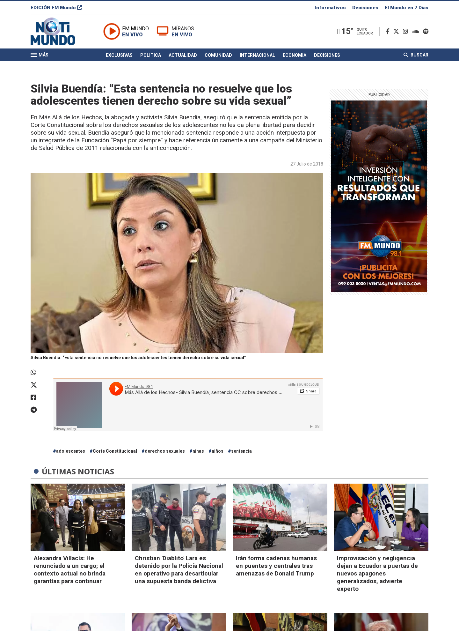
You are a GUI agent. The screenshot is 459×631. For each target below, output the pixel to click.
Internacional (257, 55)
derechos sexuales (165, 451)
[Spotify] (425, 31)
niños (217, 451)
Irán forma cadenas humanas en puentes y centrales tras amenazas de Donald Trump (276, 565)
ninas (198, 451)
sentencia (241, 451)
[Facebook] (389, 31)
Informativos (330, 8)
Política (150, 55)
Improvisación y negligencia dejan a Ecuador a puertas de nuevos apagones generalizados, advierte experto (377, 573)
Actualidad (183, 55)
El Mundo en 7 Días (406, 8)
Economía (294, 55)
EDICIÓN (56, 8)
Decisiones (365, 8)
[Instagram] (407, 31)
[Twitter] (397, 31)
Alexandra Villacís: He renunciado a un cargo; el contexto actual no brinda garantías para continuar (70, 569)
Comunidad (218, 55)
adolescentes (70, 451)
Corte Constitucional (115, 451)
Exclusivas (119, 55)
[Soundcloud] (417, 31)
